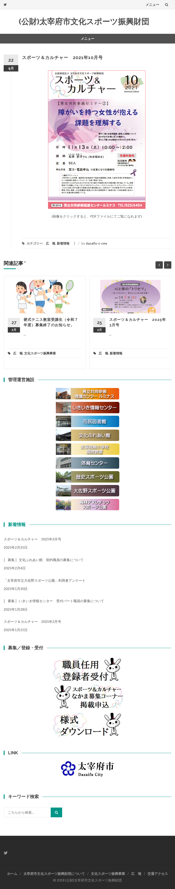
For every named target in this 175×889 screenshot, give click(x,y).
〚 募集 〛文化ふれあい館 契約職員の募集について (44, 560)
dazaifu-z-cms (96, 243)
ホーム (12, 873)
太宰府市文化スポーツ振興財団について (54, 873)
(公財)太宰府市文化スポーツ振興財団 (84, 21)
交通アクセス (157, 873)
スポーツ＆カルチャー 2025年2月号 (32, 621)
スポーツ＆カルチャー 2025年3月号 (32, 539)
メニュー (152, 4)
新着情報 (63, 243)
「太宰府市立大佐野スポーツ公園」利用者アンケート (45, 580)
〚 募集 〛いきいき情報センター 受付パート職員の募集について (54, 601)
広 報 (50, 243)
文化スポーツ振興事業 (40, 353)
